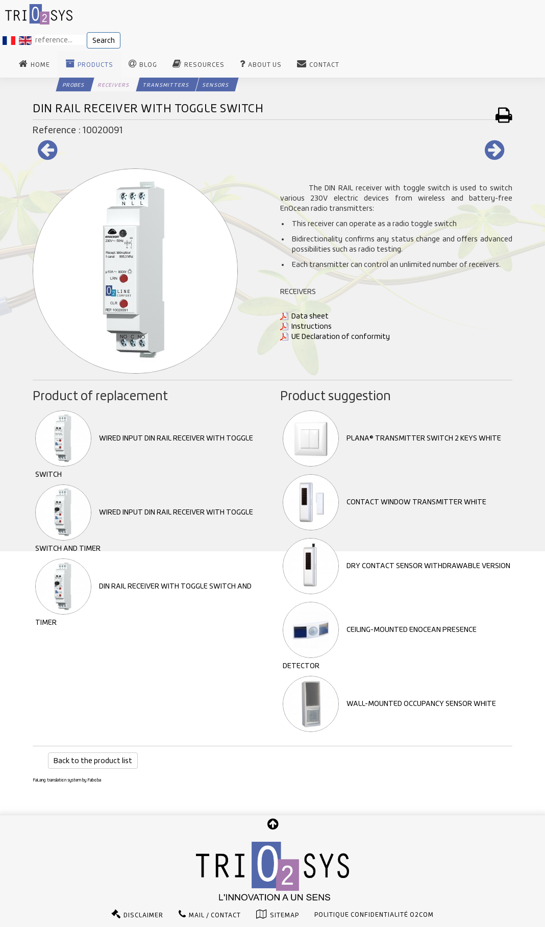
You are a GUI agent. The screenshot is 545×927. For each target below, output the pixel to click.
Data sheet (310, 316)
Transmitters (166, 85)
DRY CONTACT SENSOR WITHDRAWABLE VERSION (396, 566)
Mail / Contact (215, 915)
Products (95, 64)
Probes (73, 85)
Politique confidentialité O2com (374, 914)
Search (103, 40)
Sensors (216, 85)
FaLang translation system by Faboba (67, 780)
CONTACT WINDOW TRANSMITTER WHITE (384, 502)
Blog (148, 64)
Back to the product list (93, 761)
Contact (324, 64)
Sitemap (284, 915)
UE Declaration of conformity (340, 336)
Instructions (311, 326)
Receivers (113, 85)
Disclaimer (143, 915)
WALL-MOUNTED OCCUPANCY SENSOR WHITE (389, 703)
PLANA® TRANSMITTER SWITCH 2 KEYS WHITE (392, 438)
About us (265, 64)
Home (40, 64)
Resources (204, 64)
